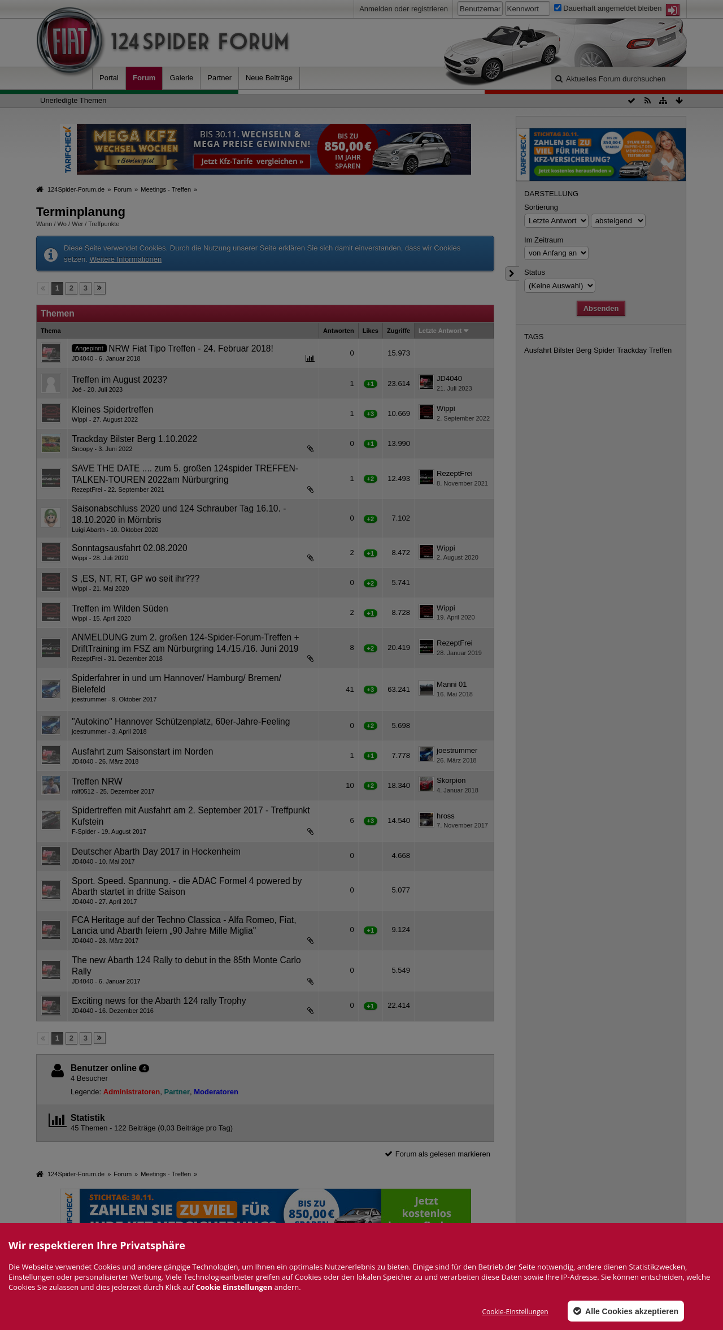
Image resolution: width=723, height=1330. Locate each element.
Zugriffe (398, 330)
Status (534, 272)
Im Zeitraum (543, 240)
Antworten (338, 330)
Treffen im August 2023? (119, 379)
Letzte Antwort (440, 330)
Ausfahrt (537, 350)
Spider (604, 350)
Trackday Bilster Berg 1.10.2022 (134, 439)
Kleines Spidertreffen (112, 409)
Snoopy (82, 448)
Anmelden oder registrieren (403, 9)
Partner (219, 77)
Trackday (632, 350)
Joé (77, 389)
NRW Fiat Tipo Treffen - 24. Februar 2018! (190, 348)
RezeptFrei (455, 473)
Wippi (80, 419)
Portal (109, 77)
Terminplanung (80, 212)
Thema (51, 330)
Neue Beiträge (269, 77)
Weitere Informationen (125, 259)
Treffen (660, 350)
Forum (144, 77)
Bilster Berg (572, 350)
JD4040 (82, 358)
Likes (370, 330)
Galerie (181, 77)
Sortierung (541, 207)
